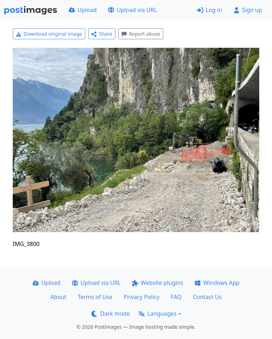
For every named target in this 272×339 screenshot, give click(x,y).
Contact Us (207, 297)
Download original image (49, 33)
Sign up (247, 10)
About (58, 297)
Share (101, 33)
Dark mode (110, 313)
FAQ (176, 297)
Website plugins (157, 283)
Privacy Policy (141, 297)
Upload (83, 10)
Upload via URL (132, 10)
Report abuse (140, 33)
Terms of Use (95, 297)
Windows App (216, 283)
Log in (209, 10)
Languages (157, 313)
